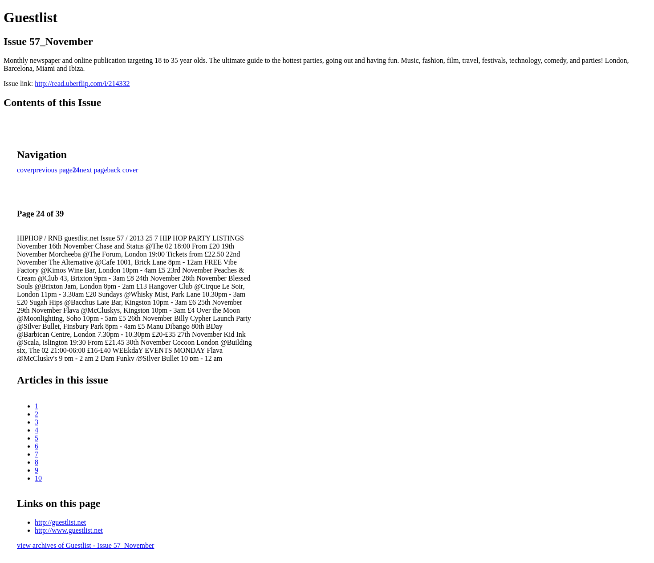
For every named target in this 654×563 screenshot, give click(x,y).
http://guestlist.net (60, 522)
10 (38, 478)
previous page (53, 170)
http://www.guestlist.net (69, 530)
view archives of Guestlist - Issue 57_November (85, 545)
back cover (122, 170)
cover (25, 170)
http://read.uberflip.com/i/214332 (82, 83)
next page (93, 170)
